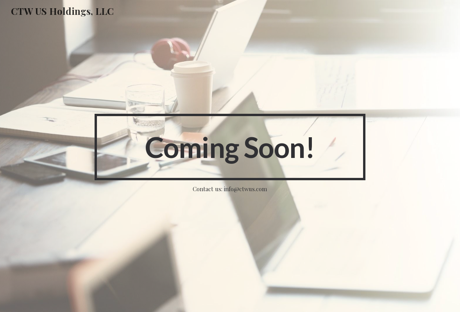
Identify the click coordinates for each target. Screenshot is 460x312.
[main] (230, 147)
